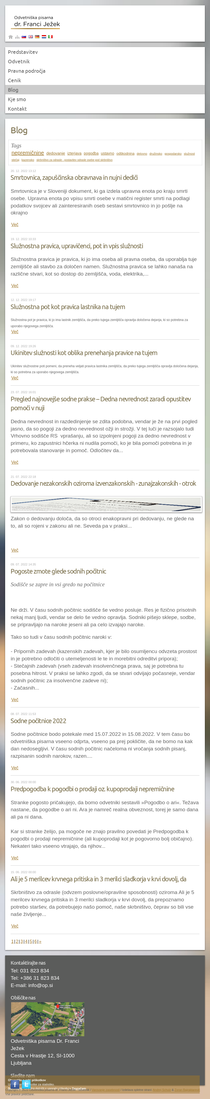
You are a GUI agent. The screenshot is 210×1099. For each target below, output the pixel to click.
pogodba (91, 153)
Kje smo (17, 99)
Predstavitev (23, 52)
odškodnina (126, 153)
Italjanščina (50, 37)
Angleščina (30, 37)
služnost (189, 153)
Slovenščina (24, 37)
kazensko (28, 159)
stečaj (15, 159)
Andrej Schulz (162, 1089)
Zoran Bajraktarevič (187, 1089)
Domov (10, 37)
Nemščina (37, 37)
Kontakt (17, 109)
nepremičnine (27, 153)
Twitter (27, 1085)
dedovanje (55, 153)
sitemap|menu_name (17, 37)
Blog (13, 90)
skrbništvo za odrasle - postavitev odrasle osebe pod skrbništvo (75, 159)
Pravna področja (27, 71)
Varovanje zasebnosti (106, 1089)
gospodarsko (173, 153)
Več (14, 224)
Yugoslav (44, 37)
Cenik (14, 80)
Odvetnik (19, 61)
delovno (142, 153)
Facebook (15, 1085)
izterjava (74, 153)
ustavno (107, 153)
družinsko (156, 153)
